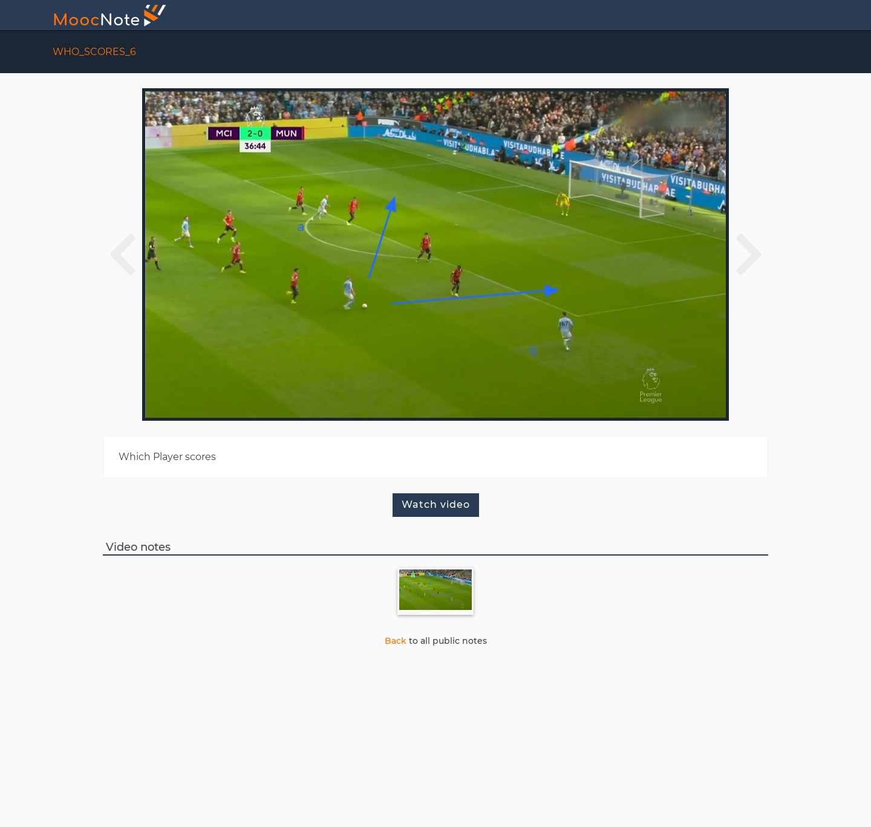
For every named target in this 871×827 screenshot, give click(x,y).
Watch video (436, 504)
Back (395, 640)
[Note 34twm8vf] (435, 591)
